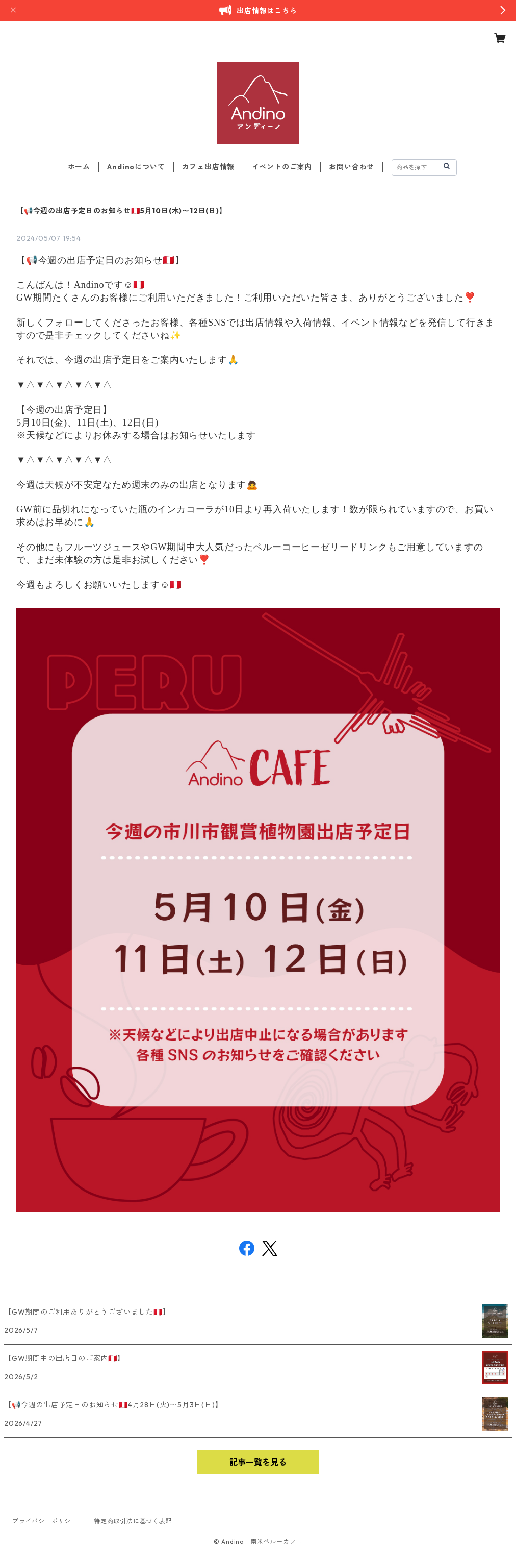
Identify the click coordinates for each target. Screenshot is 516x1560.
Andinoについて (136, 166)
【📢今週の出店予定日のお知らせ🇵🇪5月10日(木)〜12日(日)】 (121, 210)
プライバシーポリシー (45, 1521)
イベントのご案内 (282, 166)
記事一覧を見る (258, 1462)
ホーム (79, 166)
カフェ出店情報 (208, 166)
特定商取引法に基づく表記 (133, 1521)
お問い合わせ (351, 166)
